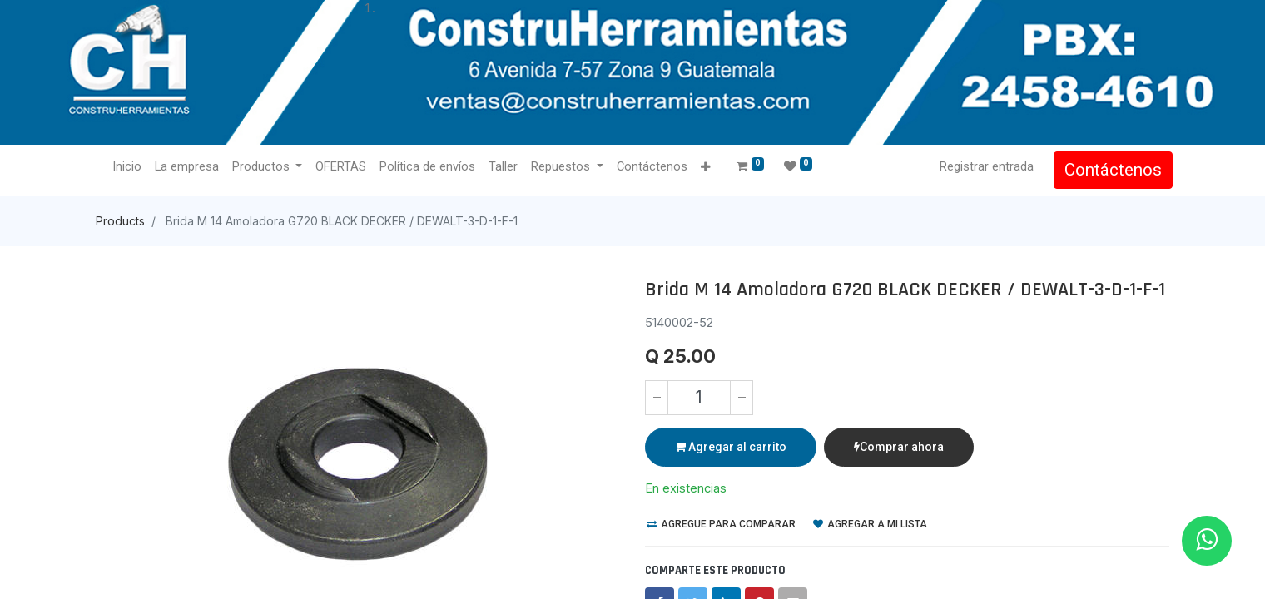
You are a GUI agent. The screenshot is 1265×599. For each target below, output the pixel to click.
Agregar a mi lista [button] (870, 524)
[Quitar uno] (656, 397)
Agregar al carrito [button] (730, 446)
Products (120, 221)
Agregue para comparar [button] (721, 524)
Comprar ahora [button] (899, 446)
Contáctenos (1109, 170)
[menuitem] (130, 167)
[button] (708, 167)
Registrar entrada (983, 166)
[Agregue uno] (741, 397)
